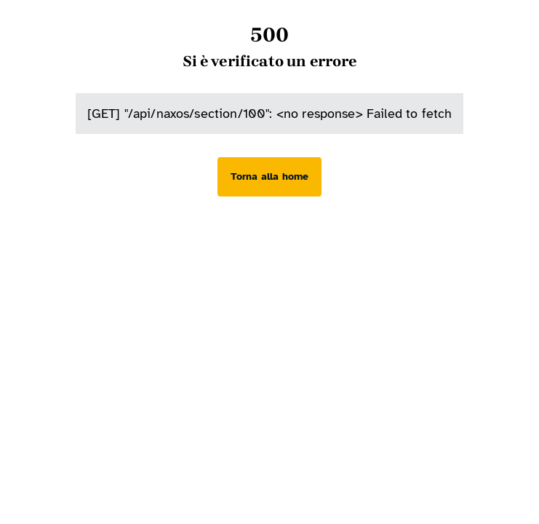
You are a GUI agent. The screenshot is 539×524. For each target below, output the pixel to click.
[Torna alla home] (269, 176)
